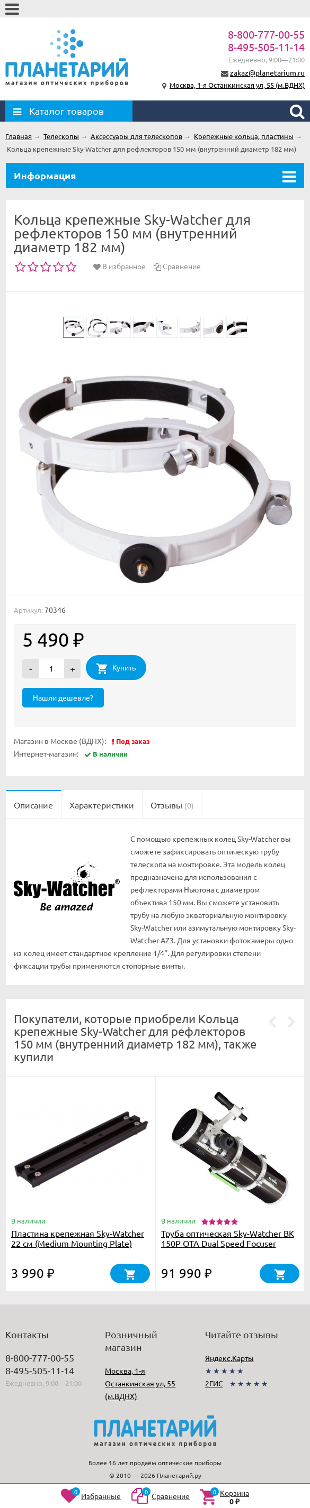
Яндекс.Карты (229, 1358)
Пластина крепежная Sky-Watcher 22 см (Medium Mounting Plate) (77, 1238)
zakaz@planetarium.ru (267, 72)
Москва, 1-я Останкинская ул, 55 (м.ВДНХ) (237, 84)
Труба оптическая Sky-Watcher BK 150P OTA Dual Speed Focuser (227, 1238)
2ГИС (214, 1383)
